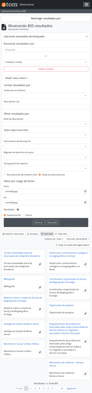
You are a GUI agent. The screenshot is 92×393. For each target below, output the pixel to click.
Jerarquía (32, 234)
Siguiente (71, 388)
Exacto (29, 215)
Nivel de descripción (13, 118)
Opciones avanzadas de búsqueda (24, 36)
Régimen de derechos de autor (19, 152)
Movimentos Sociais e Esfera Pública (21, 343)
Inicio (6, 186)
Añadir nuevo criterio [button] (15, 78)
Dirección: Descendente (77, 239)
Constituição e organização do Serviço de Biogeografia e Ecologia (67, 281)
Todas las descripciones (53, 174)
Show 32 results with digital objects (72, 245)
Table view (61, 234)
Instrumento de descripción (17, 141)
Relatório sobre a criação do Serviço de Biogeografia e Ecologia (23, 299)
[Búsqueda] (46, 49)
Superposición (14, 215)
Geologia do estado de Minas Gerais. (21, 323)
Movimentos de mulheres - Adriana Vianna (66, 364)
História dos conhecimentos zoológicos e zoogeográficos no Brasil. (68, 254)
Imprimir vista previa (13, 234)
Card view (47, 234)
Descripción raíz (11, 101)
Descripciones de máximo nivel (22, 174)
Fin (5, 197)
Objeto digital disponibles (16, 130)
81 (62, 388)
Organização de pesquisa (61, 305)
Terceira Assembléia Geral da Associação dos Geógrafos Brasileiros (22, 254)
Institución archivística (15, 90)
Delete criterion (46, 69)
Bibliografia (9, 279)
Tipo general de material (15, 163)
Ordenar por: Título (53, 239)
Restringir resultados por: (46, 18)
